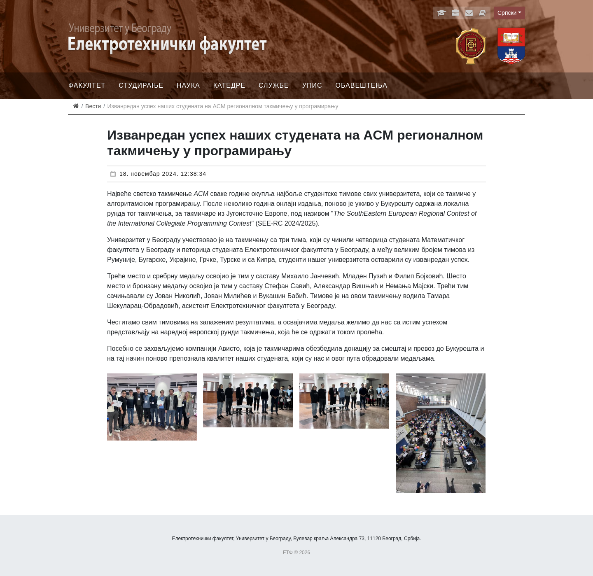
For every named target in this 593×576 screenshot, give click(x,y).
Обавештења (361, 85)
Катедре (229, 85)
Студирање (141, 85)
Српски (506, 12)
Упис (312, 85)
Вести (93, 106)
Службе (274, 85)
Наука (188, 85)
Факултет (86, 85)
